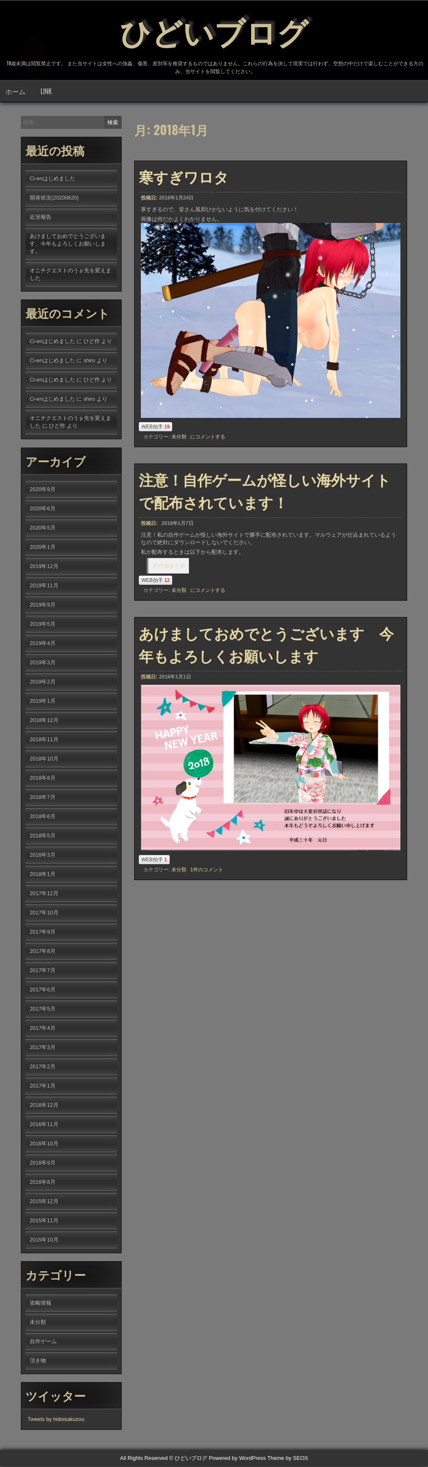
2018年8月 (43, 779)
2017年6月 (43, 990)
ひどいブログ (214, 29)
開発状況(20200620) (54, 198)
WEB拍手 (155, 427)
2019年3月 (43, 663)
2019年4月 (43, 644)
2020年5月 (43, 528)
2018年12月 (44, 721)
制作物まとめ (169, 566)
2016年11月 (44, 1125)
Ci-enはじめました (52, 179)
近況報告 (40, 218)
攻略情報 (40, 1304)
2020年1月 (43, 548)
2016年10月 (44, 1144)
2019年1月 (43, 702)
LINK (46, 92)
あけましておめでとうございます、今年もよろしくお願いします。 (68, 244)
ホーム (15, 92)
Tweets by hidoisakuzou (56, 1420)
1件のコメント (206, 870)
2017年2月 (43, 1067)
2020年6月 (43, 509)
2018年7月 (43, 798)
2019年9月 (43, 605)
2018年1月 (43, 875)
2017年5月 (43, 1009)
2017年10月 (44, 913)
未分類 (178, 437)
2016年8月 (43, 1183)
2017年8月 (43, 952)
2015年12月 (44, 1202)
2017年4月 (43, 1029)
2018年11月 (44, 740)
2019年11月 (44, 586)
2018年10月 (44, 759)
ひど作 (92, 342)
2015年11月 (44, 1221)
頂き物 (38, 1361)
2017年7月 (43, 971)
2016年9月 (43, 1163)
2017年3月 (43, 1048)
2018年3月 (43, 856)
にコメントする (207, 437)
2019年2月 (43, 682)
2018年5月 (43, 836)
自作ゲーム (43, 1342)
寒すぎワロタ (184, 177)
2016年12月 (44, 1106)
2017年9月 (43, 932)
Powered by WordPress (237, 1459)
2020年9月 (43, 490)
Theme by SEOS (287, 1459)
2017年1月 (43, 1086)
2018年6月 (43, 817)
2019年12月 (44, 567)
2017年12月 (44, 894)
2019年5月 (43, 625)
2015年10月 (44, 1240)
